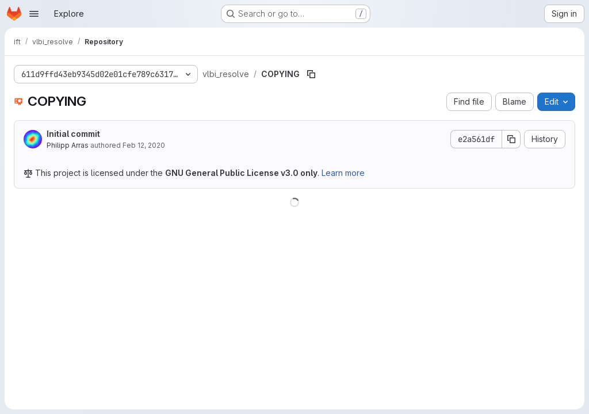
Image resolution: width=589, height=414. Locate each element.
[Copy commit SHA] (511, 139)
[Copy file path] (311, 74)
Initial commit (73, 134)
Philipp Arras (68, 145)
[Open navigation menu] (34, 14)
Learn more (343, 173)
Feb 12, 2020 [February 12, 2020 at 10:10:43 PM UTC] (144, 145)
